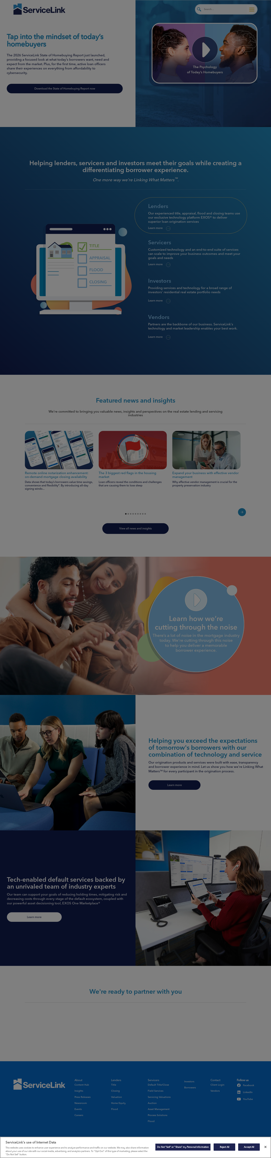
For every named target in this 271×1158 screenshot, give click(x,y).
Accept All (249, 1147)
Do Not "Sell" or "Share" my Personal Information (183, 1147)
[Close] (265, 1147)
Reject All (224, 1147)
